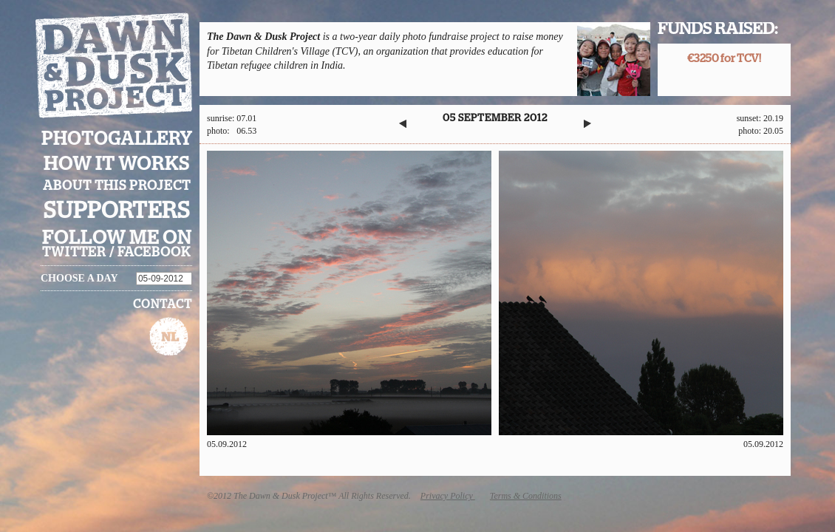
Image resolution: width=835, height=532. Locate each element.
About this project (117, 186)
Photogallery (116, 139)
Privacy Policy (447, 496)
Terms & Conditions (526, 496)
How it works (117, 164)
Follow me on (116, 238)
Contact (162, 304)
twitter (74, 252)
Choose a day (79, 278)
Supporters (117, 211)
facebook (154, 252)
